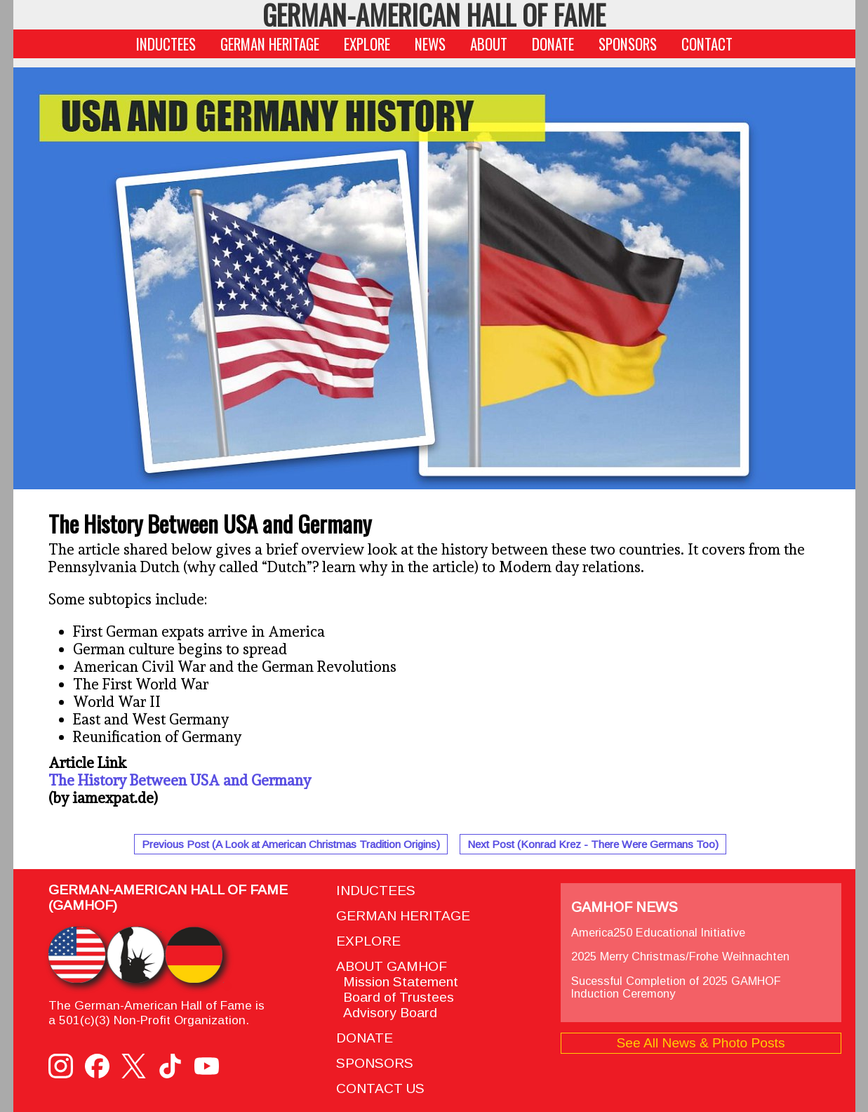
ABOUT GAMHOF (391, 966)
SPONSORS (628, 44)
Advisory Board (386, 1012)
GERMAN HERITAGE (269, 44)
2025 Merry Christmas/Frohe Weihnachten (680, 956)
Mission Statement (397, 981)
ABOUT (488, 44)
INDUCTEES (166, 44)
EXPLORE (367, 44)
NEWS (430, 44)
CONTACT (707, 44)
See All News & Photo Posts (701, 1042)
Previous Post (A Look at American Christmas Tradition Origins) (291, 844)
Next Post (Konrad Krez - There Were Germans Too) (593, 844)
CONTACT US (380, 1088)
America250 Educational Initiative (658, 932)
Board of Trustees (395, 997)
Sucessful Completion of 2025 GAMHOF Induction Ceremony (676, 987)
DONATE (553, 44)
